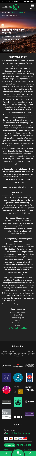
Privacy (15, 449)
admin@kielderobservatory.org (18, 433)
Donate (10, 445)
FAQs (5, 454)
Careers (6, 449)
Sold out (7, 50)
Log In (30, 449)
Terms (23, 449)
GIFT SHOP (30, 454)
